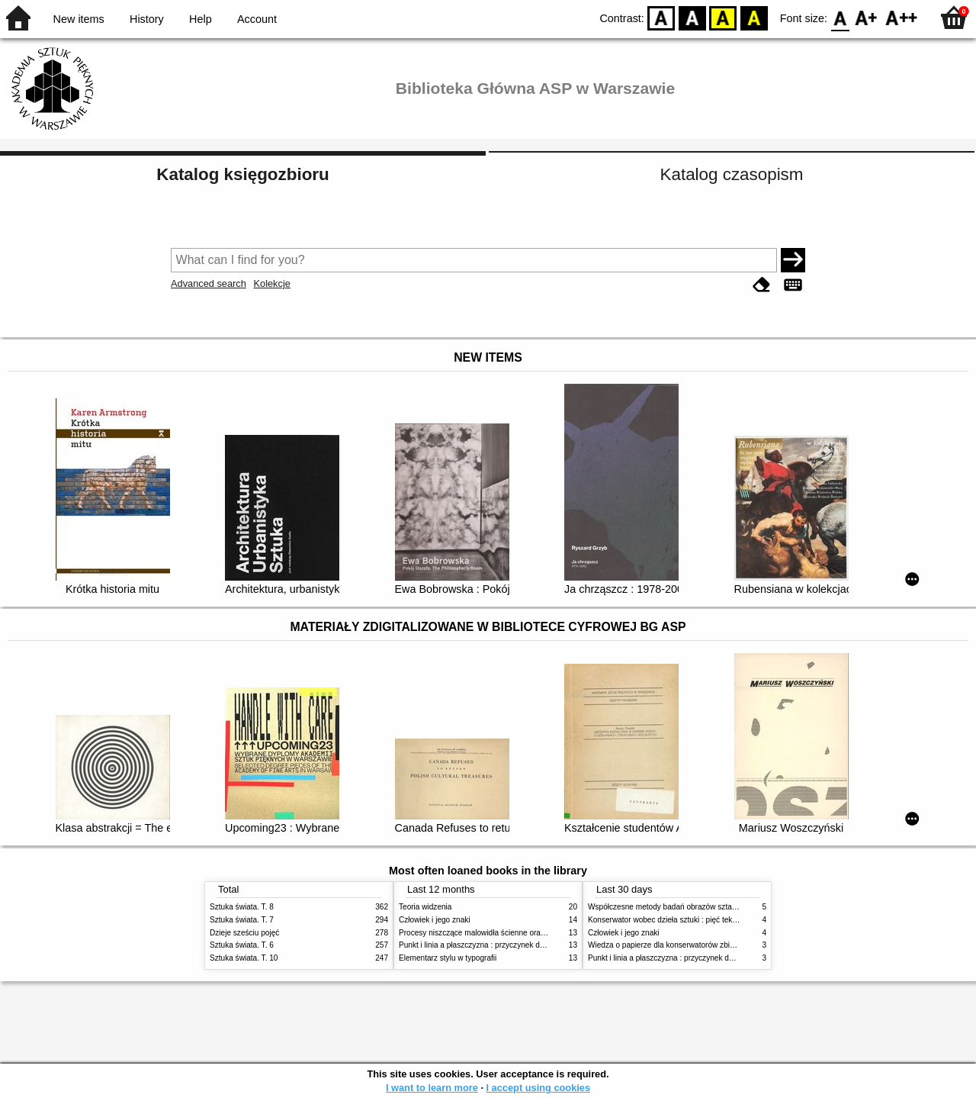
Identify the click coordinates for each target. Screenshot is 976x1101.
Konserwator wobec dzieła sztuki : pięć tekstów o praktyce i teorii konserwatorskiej (728, 920)
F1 (866, 17)
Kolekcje (271, 283)
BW (692, 17)
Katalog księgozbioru (242, 174)
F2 (901, 17)
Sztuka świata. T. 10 (244, 958)
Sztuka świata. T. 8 (242, 907)
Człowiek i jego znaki (434, 920)
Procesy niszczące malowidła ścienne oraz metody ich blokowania (511, 933)
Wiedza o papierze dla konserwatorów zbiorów (667, 945)
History (147, 19)
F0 (840, 17)
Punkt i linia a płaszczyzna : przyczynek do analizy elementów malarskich (523, 945)
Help (200, 19)
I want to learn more (432, 1087)
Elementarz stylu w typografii (447, 958)
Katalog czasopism (732, 174)
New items (78, 19)
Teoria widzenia (425, 907)
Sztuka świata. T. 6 (242, 945)
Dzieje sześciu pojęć (244, 933)
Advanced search (208, 283)
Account (257, 19)
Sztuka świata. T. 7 (242, 920)
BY (754, 17)
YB (723, 17)
